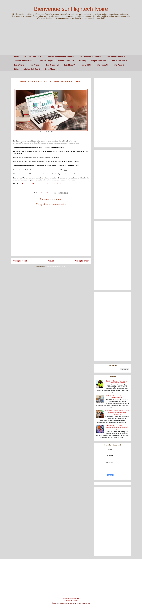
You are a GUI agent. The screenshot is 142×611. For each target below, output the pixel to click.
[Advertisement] (71, 39)
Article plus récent (20, 261)
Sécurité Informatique (116, 57)
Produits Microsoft (66, 61)
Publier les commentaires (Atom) (55, 266)
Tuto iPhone (19, 65)
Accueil (51, 261)
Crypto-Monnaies (98, 61)
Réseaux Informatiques (24, 61)
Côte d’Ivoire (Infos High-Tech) (27, 69)
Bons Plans (50, 69)
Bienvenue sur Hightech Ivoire (71, 9)
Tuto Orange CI (52, 65)
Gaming (82, 61)
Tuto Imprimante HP (119, 61)
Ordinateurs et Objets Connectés (60, 57)
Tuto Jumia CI (102, 65)
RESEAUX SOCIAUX (32, 57)
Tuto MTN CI (86, 65)
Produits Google (46, 61)
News (16, 57)
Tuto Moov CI (69, 65)
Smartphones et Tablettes (90, 57)
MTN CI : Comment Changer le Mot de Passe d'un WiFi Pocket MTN (117, 428)
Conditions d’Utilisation (71, 600)
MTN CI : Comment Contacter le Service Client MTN (117, 397)
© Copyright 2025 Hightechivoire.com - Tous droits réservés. (71, 603)
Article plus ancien (82, 261)
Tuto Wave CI (118, 65)
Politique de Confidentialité (71, 598)
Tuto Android (35, 65)
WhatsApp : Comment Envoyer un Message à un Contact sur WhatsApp (117, 412)
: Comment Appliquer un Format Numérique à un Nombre (42, 184)
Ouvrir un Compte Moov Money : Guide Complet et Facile (117, 382)
